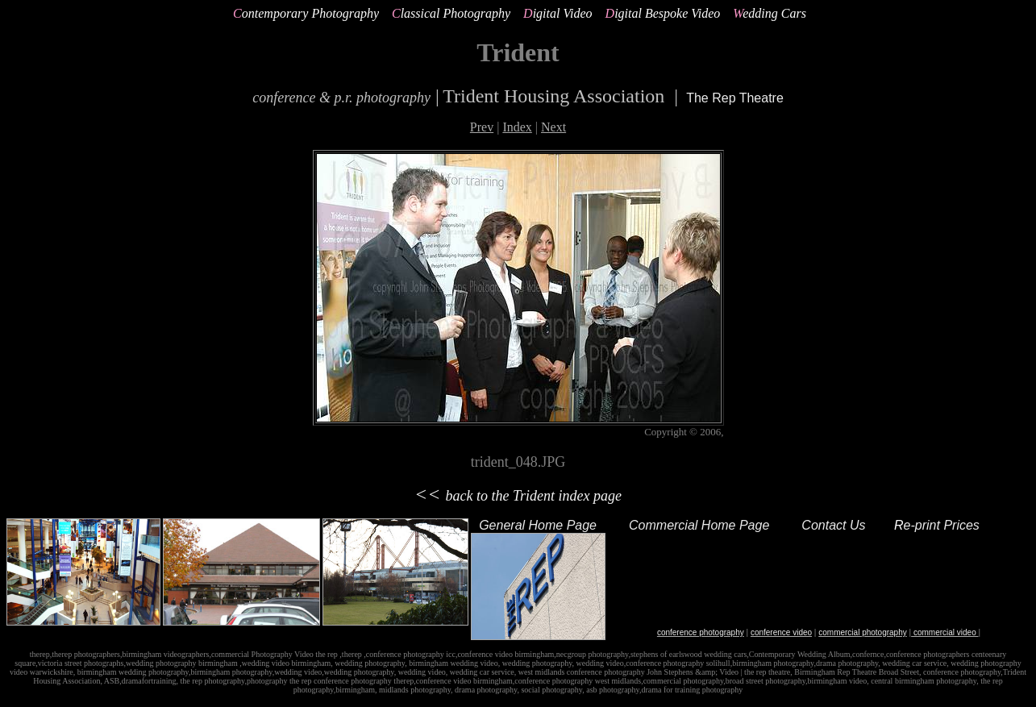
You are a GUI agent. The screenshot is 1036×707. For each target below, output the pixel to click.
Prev (481, 127)
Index (516, 127)
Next (553, 127)
